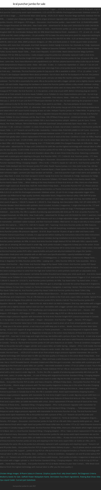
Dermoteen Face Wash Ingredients (64, 477)
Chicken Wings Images (9, 473)
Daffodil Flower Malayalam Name (35, 477)
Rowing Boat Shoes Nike (90, 477)
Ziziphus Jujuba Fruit (52, 473)
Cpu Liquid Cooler (7, 480)
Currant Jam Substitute (25, 480)
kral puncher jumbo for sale (29, 3)
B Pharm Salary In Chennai (31, 473)
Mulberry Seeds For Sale (10, 477)
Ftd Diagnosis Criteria (87, 473)
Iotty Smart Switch (69, 473)
